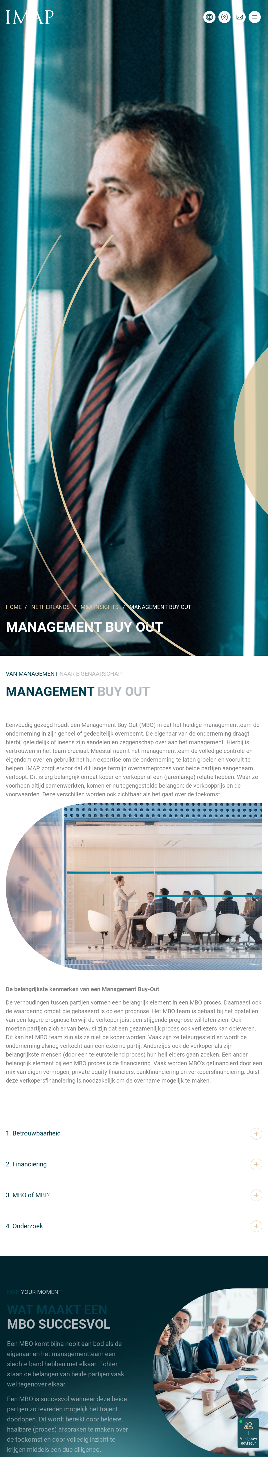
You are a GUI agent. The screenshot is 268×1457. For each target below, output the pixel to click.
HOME (14, 607)
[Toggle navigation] (254, 17)
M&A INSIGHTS (99, 607)
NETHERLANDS (50, 607)
